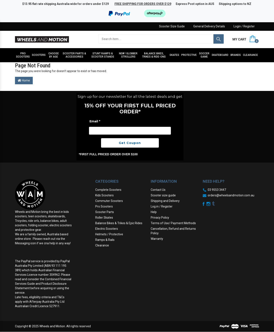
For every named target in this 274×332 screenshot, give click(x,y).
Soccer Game (204, 55)
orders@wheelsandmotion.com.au (231, 195)
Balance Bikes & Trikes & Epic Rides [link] (118, 223)
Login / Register (244, 26)
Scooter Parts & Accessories (74, 55)
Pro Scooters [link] (104, 206)
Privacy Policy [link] (160, 217)
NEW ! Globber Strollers (128, 55)
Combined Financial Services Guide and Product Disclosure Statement (43, 283)
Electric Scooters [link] (106, 228)
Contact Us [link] (158, 189)
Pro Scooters (23, 55)
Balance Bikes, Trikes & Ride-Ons (154, 55)
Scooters (39, 54)
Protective (189, 54)
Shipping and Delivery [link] (165, 201)
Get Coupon (130, 143)
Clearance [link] (102, 245)
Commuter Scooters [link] (109, 201)
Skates (174, 54)
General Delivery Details (209, 26)
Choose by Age (53, 55)
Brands (236, 54)
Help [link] (154, 212)
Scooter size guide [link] (163, 195)
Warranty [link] (157, 238)
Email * (94, 121)
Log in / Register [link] (162, 206)
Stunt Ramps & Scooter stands (102, 55)
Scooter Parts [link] (104, 212)
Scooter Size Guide (172, 26)
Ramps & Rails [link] (105, 240)
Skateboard (220, 54)
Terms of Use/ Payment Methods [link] (173, 223)
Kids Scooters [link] (104, 195)
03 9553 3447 (217, 189)
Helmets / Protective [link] (109, 234)
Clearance (250, 54)
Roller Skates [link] (104, 217)
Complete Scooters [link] (108, 189)
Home (24, 80)
